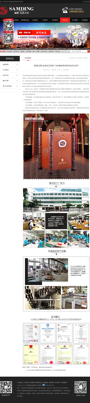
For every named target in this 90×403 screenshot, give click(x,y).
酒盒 (34, 51)
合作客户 (57, 382)
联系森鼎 (85, 20)
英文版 (88, 1)
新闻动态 (65, 20)
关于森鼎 (75, 20)
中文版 (84, 1)
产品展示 (45, 20)
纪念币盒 (57, 51)
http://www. (42, 367)
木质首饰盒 (28, 51)
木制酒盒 (35, 20)
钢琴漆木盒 (16, 51)
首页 (77, 58)
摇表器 (37, 51)
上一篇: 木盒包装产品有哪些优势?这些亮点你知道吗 (38, 370)
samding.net (48, 367)
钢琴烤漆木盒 (25, 20)
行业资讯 (85, 58)
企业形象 (45, 382)
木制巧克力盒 (44, 51)
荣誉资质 (51, 382)
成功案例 (55, 20)
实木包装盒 (15, 20)
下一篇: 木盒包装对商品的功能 (58, 370)
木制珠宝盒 (51, 51)
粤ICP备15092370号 (49, 385)
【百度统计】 (65, 388)
